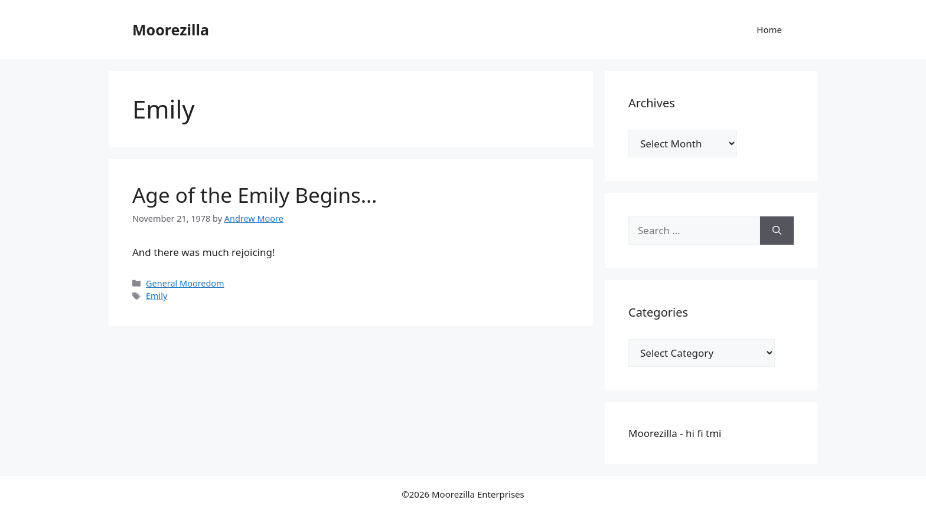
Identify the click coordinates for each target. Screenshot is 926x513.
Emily (156, 295)
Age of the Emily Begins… (254, 195)
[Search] (777, 230)
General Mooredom (185, 283)
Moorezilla (170, 29)
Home (769, 29)
